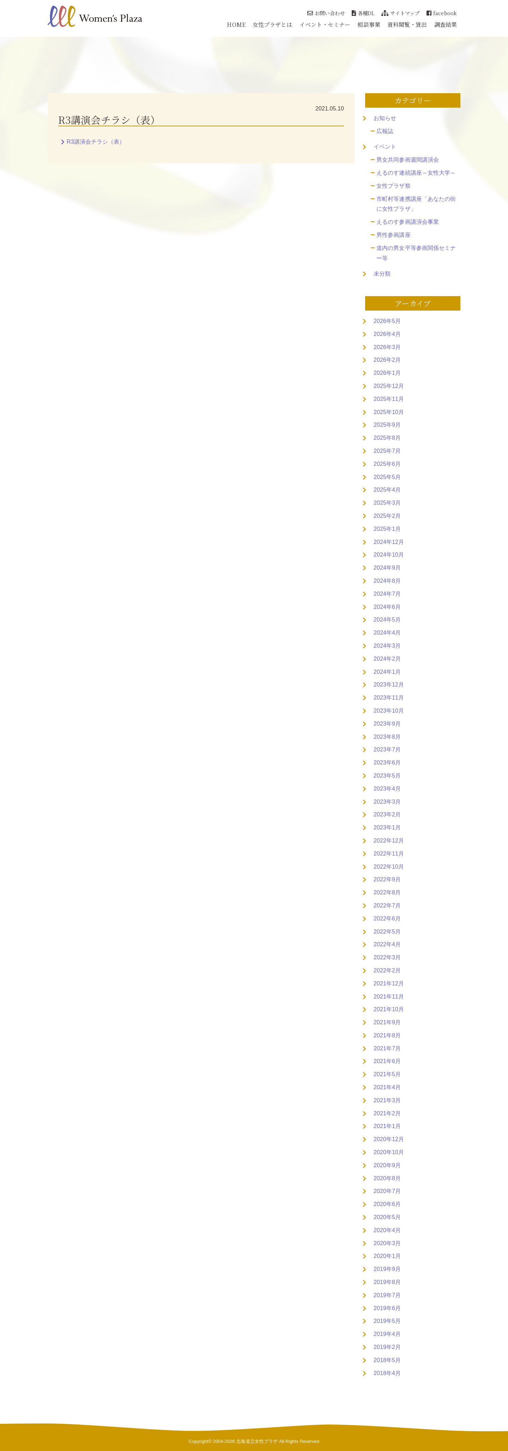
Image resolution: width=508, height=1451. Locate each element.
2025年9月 (387, 425)
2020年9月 (387, 1165)
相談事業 (368, 24)
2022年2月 (387, 970)
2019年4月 (387, 1334)
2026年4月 (387, 334)
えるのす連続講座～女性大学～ (416, 173)
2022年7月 (387, 906)
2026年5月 (387, 321)
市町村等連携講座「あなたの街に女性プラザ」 (416, 204)
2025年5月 (387, 477)
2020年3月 (387, 1243)
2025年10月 (389, 412)
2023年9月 (387, 724)
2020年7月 (387, 1191)
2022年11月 (389, 854)
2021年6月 (387, 1061)
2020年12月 (389, 1139)
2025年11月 (389, 399)
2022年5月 (387, 932)
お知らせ (385, 118)
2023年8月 (387, 737)
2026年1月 (387, 373)
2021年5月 (387, 1074)
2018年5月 (387, 1360)
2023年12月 (389, 685)
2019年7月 (387, 1295)
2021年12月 (389, 984)
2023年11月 (389, 698)
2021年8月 (387, 1035)
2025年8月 (387, 438)
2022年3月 (387, 957)
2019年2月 (387, 1347)
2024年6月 (387, 607)
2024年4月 (387, 633)
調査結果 (445, 24)
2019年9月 (387, 1269)
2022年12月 (389, 841)
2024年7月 (387, 594)
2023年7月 (387, 750)
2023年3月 (387, 802)
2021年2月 (387, 1113)
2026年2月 (387, 360)
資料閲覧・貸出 (407, 24)
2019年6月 (387, 1308)
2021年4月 (387, 1087)
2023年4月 (387, 789)
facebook (442, 13)
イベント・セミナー (325, 24)
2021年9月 (387, 1022)
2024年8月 (387, 581)
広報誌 (384, 131)
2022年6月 (387, 919)
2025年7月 (387, 451)
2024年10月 (389, 555)
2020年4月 (387, 1230)
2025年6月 (387, 464)
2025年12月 (389, 386)
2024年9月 (387, 568)
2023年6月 (387, 763)
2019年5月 (387, 1321)
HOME (236, 24)
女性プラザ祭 (393, 186)
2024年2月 (387, 659)
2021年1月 (387, 1126)
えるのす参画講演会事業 (407, 222)
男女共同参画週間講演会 (407, 160)
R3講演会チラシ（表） (96, 142)
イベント (385, 147)
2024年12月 (389, 542)
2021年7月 (387, 1048)
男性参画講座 (393, 235)
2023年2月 (387, 814)
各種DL (363, 13)
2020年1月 (387, 1256)
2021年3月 (387, 1100)
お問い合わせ (326, 13)
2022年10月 (389, 867)
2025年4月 (387, 490)
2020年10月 (389, 1152)
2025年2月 (387, 516)
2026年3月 (387, 347)
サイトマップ (400, 13)
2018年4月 (387, 1373)
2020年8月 (387, 1178)
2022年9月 (387, 879)
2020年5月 (387, 1217)
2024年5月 (387, 620)
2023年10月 (389, 711)
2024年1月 (387, 672)
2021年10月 (389, 1009)
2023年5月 (387, 776)
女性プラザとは (272, 24)
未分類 (382, 274)
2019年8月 (387, 1282)
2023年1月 (387, 828)
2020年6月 (387, 1204)
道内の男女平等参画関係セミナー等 (416, 253)
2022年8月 (387, 892)
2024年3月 (387, 646)
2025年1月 (387, 529)
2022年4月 (387, 944)
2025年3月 (387, 503)
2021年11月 (389, 997)
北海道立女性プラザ (257, 1441)
